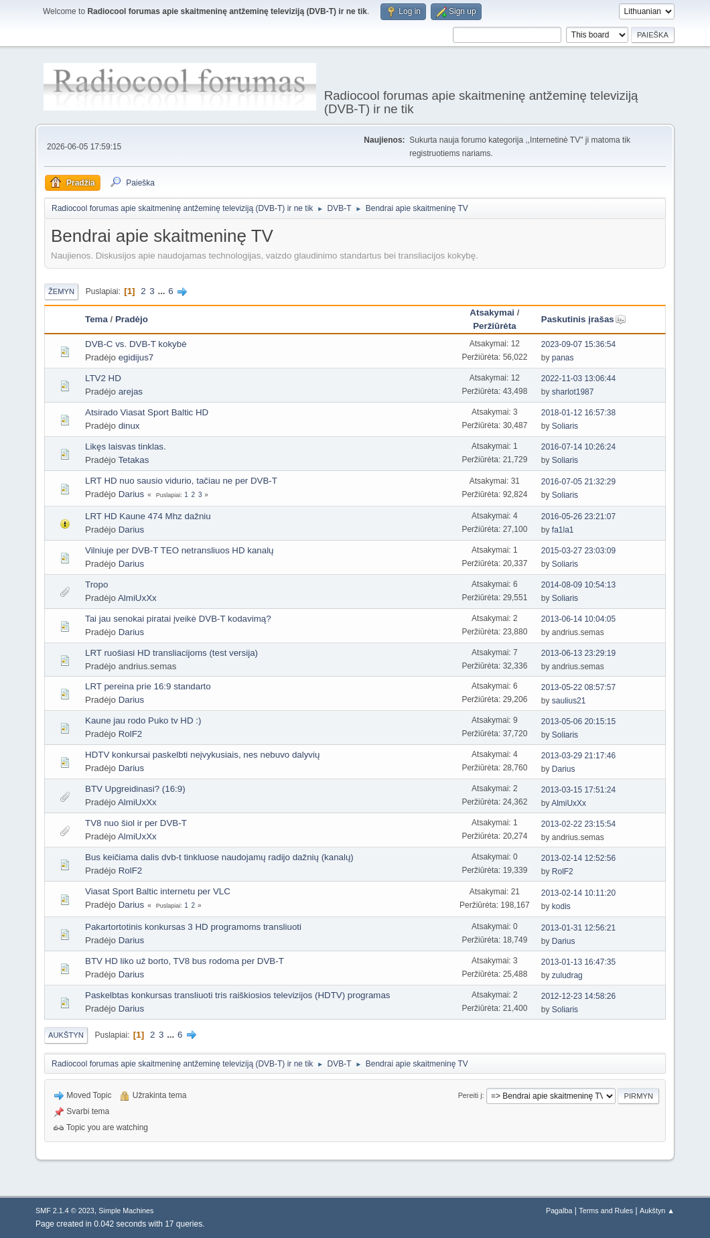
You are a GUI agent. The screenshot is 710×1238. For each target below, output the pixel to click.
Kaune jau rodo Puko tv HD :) (143, 720)
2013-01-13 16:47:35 (578, 962)
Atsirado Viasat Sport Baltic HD (146, 412)
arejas (131, 392)
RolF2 (131, 734)
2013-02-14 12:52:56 (578, 858)
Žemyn (61, 291)
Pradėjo (131, 319)
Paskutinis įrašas (583, 319)
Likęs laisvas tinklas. (125, 446)
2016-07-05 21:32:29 (578, 481)
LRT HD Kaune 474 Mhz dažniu (148, 516)
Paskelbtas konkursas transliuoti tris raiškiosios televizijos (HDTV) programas (237, 995)
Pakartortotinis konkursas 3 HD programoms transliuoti (193, 927)
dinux (129, 426)
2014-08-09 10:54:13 (578, 585)
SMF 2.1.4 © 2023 (65, 1211)
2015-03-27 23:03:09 (578, 550)
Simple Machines (125, 1211)
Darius (132, 494)
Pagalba (559, 1211)
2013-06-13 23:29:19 (578, 653)
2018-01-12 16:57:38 (578, 412)
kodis (561, 906)
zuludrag (567, 975)
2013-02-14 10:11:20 (578, 893)
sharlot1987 (573, 392)
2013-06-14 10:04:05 (578, 619)
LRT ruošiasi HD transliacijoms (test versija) (171, 653)
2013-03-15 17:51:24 (578, 790)
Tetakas (133, 460)
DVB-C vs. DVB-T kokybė (136, 344)
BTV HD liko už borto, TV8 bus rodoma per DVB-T (184, 961)
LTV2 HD (103, 378)
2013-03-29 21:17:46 (578, 755)
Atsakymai (492, 312)
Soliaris (565, 426)
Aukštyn (66, 1035)
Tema (96, 319)
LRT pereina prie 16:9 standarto (148, 686)
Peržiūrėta (494, 326)
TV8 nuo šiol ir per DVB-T (136, 823)
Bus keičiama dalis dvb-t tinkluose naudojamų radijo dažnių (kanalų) (219, 857)
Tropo (96, 584)
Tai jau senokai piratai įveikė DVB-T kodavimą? (178, 619)
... (162, 291)
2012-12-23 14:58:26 (578, 996)
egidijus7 (136, 357)
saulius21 (569, 700)
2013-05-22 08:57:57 (578, 687)
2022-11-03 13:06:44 (578, 378)
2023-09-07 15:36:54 (578, 344)
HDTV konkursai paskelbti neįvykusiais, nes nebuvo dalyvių (202, 755)
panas (563, 357)
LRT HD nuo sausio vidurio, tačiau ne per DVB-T (181, 481)
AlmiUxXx (137, 598)
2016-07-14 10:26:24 (578, 447)
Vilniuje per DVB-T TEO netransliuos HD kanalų (179, 550)
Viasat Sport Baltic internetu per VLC (157, 891)
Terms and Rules (606, 1211)
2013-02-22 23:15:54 (578, 824)
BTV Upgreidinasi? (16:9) (135, 789)
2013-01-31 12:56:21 (578, 928)
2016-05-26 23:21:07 (578, 516)
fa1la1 (563, 530)
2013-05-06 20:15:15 (578, 721)
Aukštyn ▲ (657, 1211)
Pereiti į (470, 1095)
